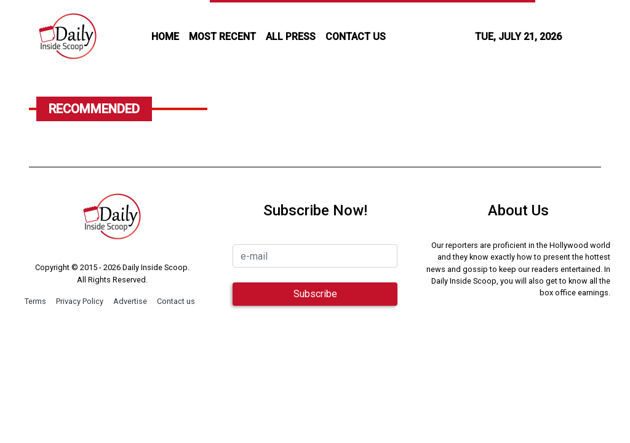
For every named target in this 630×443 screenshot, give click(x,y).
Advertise (130, 301)
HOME (165, 36)
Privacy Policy (79, 301)
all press (291, 36)
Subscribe (315, 294)
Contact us (176, 301)
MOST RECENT (222, 36)
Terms (35, 301)
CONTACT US (355, 36)
